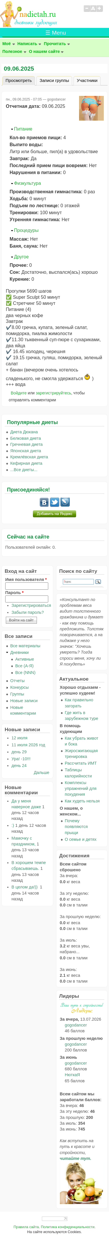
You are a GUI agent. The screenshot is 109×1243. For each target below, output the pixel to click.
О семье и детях (81, 839)
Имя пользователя (26, 579)
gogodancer (76, 1025)
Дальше (41, 772)
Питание (23, 128)
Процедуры (26, 230)
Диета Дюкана (24, 432)
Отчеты (17, 680)
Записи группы (54, 80)
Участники (87, 80)
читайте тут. (75, 1158)
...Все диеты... (23, 469)
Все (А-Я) (24, 665)
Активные (24, 659)
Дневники (19, 652)
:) (13, 825)
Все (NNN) (25, 672)
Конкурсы (19, 687)
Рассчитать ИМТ (81, 763)
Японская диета (25, 450)
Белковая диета (25, 438)
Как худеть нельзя (82, 801)
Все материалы (25, 645)
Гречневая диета (26, 444)
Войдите (19, 393)
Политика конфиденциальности (67, 1227)
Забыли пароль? (28, 612)
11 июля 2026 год (28, 745)
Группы (17, 694)
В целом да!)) (25, 887)
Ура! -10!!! (21, 758)
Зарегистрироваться (31, 605)
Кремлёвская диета (29, 457)
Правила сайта (26, 1227)
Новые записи (23, 700)
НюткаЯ (72, 1074)
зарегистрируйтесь (53, 393)
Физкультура (27, 183)
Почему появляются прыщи (76, 826)
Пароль (14, 592)
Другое (21, 256)
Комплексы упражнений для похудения (81, 788)
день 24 (19, 765)
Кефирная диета (26, 463)
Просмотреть (20, 79)
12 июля (20, 738)
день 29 (19, 752)
